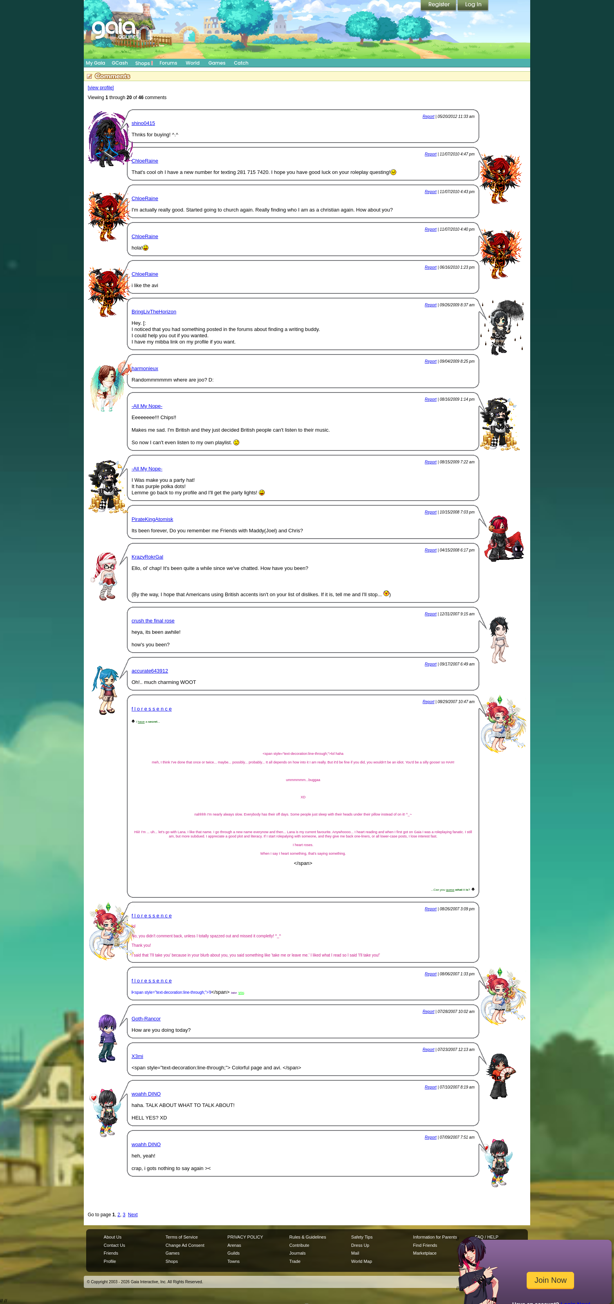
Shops (144, 63)
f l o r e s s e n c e (152, 709)
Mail (355, 1253)
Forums (168, 63)
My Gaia (95, 63)
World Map (361, 1261)
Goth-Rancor (146, 1019)
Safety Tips (362, 1237)
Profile (110, 1261)
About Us (112, 1237)
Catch (241, 63)
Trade (294, 1261)
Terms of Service (182, 1237)
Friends (111, 1253)
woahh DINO (146, 1094)
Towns (234, 1261)
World (193, 63)
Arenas (234, 1245)
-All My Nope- (147, 406)
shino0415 (143, 123)
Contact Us (114, 1245)
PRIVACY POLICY (245, 1237)
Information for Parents (435, 1237)
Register (439, 6)
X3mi (137, 1056)
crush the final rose (153, 621)
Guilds (234, 1253)
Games (217, 63)
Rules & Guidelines (307, 1237)
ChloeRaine (145, 161)
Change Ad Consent (185, 1245)
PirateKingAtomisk (152, 519)
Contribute (299, 1245)
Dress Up (360, 1245)
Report (428, 116)
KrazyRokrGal (147, 557)
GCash (120, 63)
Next (133, 1214)
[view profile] (101, 87)
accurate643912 (150, 671)
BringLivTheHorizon (154, 312)
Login (473, 6)
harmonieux (145, 368)
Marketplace (425, 1253)
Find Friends (425, 1245)
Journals (297, 1253)
